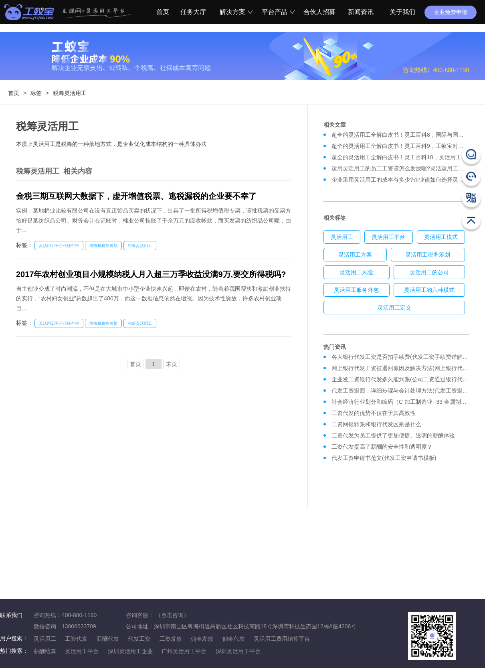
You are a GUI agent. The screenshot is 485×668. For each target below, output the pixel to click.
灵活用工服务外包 (356, 290)
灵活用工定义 (394, 307)
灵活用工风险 (356, 272)
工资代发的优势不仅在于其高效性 (373, 413)
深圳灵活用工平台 (238, 651)
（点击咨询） (172, 615)
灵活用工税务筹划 (427, 254)
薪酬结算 (45, 651)
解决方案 (235, 11)
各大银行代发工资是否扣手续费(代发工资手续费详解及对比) (406, 357)
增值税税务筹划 (103, 245)
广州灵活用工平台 (184, 651)
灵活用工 (342, 237)
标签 (36, 93)
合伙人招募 (318, 11)
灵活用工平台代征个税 (59, 245)
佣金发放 (202, 639)
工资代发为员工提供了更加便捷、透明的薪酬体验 (393, 435)
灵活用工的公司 (429, 272)
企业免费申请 (450, 12)
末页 (171, 364)
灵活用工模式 (441, 237)
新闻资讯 (361, 11)
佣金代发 (233, 639)
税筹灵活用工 (70, 93)
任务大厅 (193, 11)
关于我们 (402, 11)
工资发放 (171, 639)
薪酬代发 (108, 639)
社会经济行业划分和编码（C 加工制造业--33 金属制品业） (404, 402)
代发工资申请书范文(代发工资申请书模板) (383, 458)
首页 (161, 11)
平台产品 (277, 11)
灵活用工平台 (388, 237)
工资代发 (76, 639)
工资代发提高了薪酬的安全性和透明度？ (381, 446)
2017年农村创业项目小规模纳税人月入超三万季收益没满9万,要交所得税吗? (151, 274)
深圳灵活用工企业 (130, 651)
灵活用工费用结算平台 (282, 639)
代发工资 (139, 639)
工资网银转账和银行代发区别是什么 (376, 424)
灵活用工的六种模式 (429, 290)
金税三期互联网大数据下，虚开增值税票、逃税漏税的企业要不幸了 (136, 196)
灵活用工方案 (355, 254)
